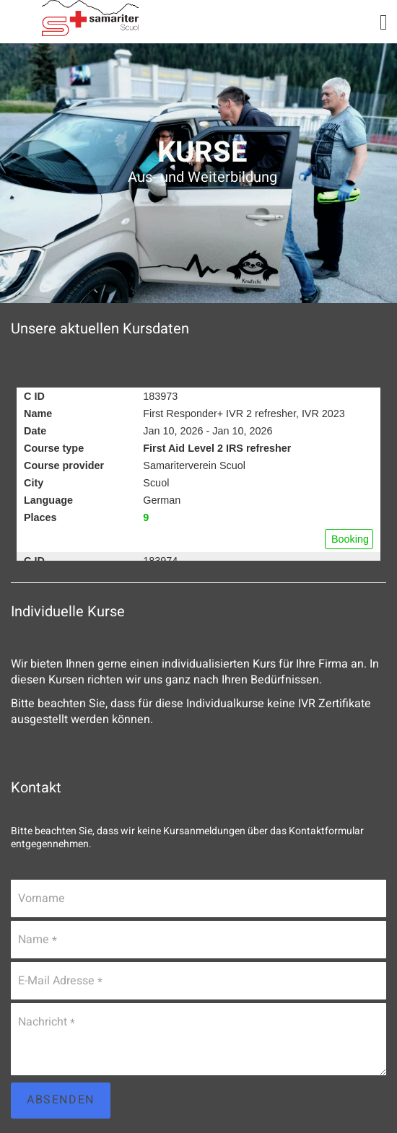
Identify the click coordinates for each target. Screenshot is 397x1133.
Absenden (61, 1099)
